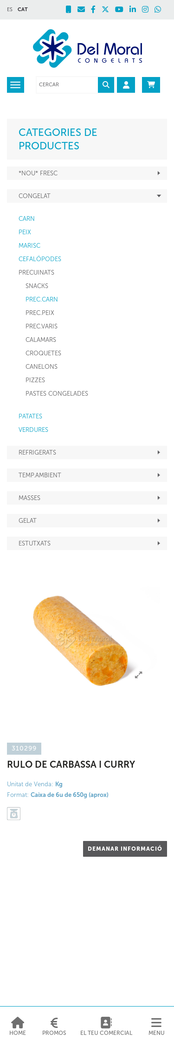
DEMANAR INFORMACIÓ (125, 849)
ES (10, 9)
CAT (23, 9)
